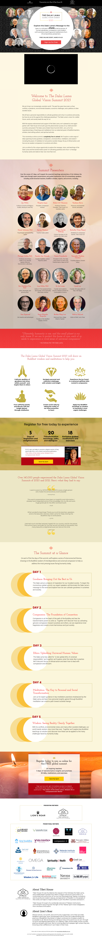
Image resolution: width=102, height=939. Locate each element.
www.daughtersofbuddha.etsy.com (63, 931)
